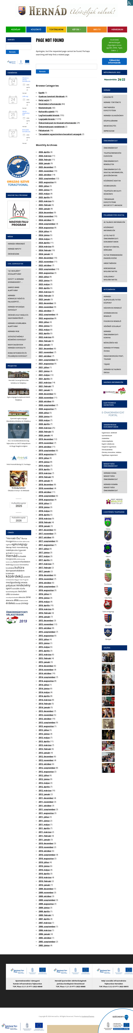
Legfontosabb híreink (49, 115)
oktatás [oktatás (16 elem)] (24, 582)
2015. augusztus (46, 635)
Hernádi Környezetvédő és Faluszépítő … (16, 298)
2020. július (44, 412)
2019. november (46, 443)
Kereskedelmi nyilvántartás (110, 269)
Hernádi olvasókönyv (113, 115)
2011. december (46, 798)
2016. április (44, 605)
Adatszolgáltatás (107, 441)
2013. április (44, 741)
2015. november (46, 624)
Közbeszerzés (110, 186)
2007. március (45, 922)
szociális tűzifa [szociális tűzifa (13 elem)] (18, 588)
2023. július (44, 276)
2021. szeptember (47, 360)
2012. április (44, 786)
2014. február (45, 703)
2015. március (45, 654)
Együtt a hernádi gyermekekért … (16, 280)
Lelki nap (25, 96)
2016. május (44, 601)
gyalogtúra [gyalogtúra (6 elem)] (10, 553)
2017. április (44, 560)
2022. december (46, 303)
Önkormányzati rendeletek (52, 126)
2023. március (45, 292)
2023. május (44, 284)
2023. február (45, 295)
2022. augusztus (46, 318)
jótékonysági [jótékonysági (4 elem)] (21, 559)
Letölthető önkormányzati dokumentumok (111, 238)
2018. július (44, 503)
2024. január (44, 254)
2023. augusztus (46, 273)
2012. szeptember (47, 768)
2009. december (46, 888)
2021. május (44, 375)
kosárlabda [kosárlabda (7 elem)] (10, 568)
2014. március (45, 700)
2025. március (45, 201)
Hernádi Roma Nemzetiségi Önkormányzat (111, 476)
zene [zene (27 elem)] (28, 597)
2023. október (45, 265)
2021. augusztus (46, 363)
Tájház (107, 364)
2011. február (45, 836)
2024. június (44, 235)
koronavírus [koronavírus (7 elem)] (24, 564)
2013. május (44, 737)
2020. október (45, 401)
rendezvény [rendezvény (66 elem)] (23, 585)
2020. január (44, 435)
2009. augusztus (46, 904)
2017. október (45, 537)
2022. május (44, 329)
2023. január (44, 299)
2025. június (44, 190)
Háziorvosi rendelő (113, 308)
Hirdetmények (110, 263)
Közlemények (45, 107)
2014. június (44, 688)
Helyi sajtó (44, 100)
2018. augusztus (46, 499)
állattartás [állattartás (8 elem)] (10, 600)
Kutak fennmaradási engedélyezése (113, 256)
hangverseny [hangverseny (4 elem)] (18, 553)
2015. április (44, 650)
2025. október (45, 174)
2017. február (45, 567)
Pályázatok (44, 130)
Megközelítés (110, 126)
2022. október (45, 310)
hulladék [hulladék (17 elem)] (22, 556)
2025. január (44, 208)
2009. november (46, 892)
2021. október (45, 356)
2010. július (44, 862)
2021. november (46, 352)
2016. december (46, 575)
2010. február (45, 881)
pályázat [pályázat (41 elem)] (11, 585)
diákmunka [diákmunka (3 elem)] (25, 541)
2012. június (44, 779)
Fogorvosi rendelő (112, 321)
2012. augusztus (46, 771)
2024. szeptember (47, 224)
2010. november (46, 847)
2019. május (44, 465)
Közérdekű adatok (112, 181)
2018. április (44, 514)
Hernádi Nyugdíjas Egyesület (16, 308)
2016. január (44, 616)
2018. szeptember (47, 496)
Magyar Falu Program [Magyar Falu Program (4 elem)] (21, 580)
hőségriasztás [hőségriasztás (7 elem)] (11, 559)
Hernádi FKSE (13, 331)
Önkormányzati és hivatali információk (57, 123)
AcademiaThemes (87, 1016)
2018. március (45, 518)
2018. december (46, 484)
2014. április (44, 696)
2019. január (44, 480)
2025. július (44, 186)
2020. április (44, 424)
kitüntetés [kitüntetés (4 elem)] (16, 565)
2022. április (44, 333)
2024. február (45, 250)
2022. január (44, 344)
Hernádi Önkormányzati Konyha (111, 334)
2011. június (44, 820)
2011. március (45, 832)
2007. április (44, 919)
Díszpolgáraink (111, 121)
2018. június (44, 507)
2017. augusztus (46, 545)
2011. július (44, 817)
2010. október (45, 851)
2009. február (45, 915)
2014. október (45, 673)
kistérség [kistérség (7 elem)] (9, 564)
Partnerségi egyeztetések (110, 109)
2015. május (44, 647)
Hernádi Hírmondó (16, 244)
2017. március (45, 564)
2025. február (45, 205)
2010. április (44, 873)
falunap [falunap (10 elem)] (9, 547)
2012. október (45, 764)
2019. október (45, 446)
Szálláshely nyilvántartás (110, 278)
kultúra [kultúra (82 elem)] (19, 567)
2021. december (46, 348)
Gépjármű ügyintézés (109, 447)
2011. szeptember (47, 809)
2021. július (44, 367)
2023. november (46, 261)
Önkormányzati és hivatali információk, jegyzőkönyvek (113, 172)
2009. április (44, 911)
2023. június (44, 280)
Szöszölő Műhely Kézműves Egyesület (17, 338)
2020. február (45, 431)
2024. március (45, 246)
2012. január (44, 794)
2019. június (44, 462)
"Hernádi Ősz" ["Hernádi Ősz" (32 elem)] (13, 538)
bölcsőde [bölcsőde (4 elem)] (19, 541)
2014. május (44, 692)
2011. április (44, 828)
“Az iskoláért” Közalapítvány (14, 272)
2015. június (44, 643)
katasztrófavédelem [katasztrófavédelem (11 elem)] (21, 562)
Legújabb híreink (47, 119)
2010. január (44, 885)
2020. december (46, 394)
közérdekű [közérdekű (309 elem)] (14, 576)
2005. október (45, 938)
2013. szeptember (47, 722)
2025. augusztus (46, 182)
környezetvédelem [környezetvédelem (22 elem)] (15, 570)
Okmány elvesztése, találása (111, 452)
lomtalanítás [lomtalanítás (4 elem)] (10, 580)
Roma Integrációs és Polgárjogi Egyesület (17, 354)
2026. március (45, 156)
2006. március (45, 930)
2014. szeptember (47, 677)
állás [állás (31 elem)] (16, 600)
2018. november (46, 488)
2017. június (44, 552)
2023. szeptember (47, 269)
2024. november (46, 216)
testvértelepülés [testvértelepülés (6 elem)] (12, 592)
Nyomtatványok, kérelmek (111, 248)
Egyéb (41, 92)
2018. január (44, 526)
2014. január (44, 707)
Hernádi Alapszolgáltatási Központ (112, 299)
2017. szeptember (47, 541)
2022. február (45, 341)
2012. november (46, 760)
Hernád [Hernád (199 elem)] (11, 556)
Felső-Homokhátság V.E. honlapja (18, 464)
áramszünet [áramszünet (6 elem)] (23, 600)
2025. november (46, 171)
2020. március (45, 428)
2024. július (44, 231)
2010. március (45, 877)
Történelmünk (56, 29)
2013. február (45, 749)
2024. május (44, 239)
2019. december (46, 439)
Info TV (97, 29)
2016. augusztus (46, 590)
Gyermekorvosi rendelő (110, 314)
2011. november (46, 802)
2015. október (45, 628)
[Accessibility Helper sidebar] (130, 3)
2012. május (44, 783)
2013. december (46, 711)
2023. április (44, 288)
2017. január (44, 571)
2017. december (46, 530)
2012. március (45, 790)
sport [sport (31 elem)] (9, 588)
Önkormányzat (111, 148)
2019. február (45, 477)
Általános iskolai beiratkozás (26, 79)
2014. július (44, 684)
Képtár (75, 29)
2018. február (45, 522)
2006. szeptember (47, 926)
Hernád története (112, 102)
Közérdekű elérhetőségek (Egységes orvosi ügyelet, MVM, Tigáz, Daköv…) (114, 45)
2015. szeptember (47, 632)
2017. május (44, 556)
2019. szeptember (47, 450)
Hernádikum (117, 29)
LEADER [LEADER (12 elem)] (26, 577)
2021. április (44, 378)
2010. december (46, 843)
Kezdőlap (15, 29)
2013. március (45, 745)
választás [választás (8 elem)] (21, 597)
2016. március (45, 609)
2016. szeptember (47, 586)
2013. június (44, 734)
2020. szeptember (47, 405)
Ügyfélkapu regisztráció (110, 455)
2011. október (45, 805)
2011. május (44, 824)
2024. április (44, 242)
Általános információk (114, 222)
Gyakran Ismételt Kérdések (52, 96)
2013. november (46, 715)
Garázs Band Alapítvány (13, 288)
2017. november (46, 533)
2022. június (44, 326)
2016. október (45, 582)
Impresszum (109, 131)
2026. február (45, 159)
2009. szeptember (47, 900)
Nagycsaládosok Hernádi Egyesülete (16, 346)
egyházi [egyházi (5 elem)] (8, 545)
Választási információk (114, 61)
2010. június (44, 866)
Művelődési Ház (111, 343)
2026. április (44, 152)
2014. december (46, 666)
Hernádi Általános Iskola (112, 371)
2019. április (44, 469)
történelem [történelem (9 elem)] (14, 594)
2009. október (45, 896)
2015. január (44, 662)
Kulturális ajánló (46, 111)
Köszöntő (36, 29)
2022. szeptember (47, 314)
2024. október (45, 220)
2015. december (46, 620)
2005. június (44, 945)
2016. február (45, 613)
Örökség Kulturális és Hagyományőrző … (18, 316)
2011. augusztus (46, 813)
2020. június (44, 416)
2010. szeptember (47, 854)
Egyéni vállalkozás (108, 444)
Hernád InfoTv (14, 249)
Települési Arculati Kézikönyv (112, 192)
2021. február (45, 386)
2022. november (46, 307)
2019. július (44, 458)
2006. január (44, 934)
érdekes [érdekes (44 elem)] (10, 603)
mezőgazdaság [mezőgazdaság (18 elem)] (13, 582)
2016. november (46, 579)
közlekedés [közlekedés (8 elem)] (10, 573)
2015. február (45, 658)
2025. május (44, 193)
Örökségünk (13, 254)
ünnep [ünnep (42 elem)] (24, 603)
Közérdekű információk (50, 104)
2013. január (44, 752)
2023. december (46, 258)
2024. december (46, 212)
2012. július (44, 775)
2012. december (46, 756)
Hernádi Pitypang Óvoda (111, 349)
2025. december (46, 167)
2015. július (44, 639)
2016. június (44, 598)
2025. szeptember (47, 178)
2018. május (44, 511)
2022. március (45, 337)
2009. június (44, 907)
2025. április (44, 197)
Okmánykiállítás (107, 450)
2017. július (44, 548)
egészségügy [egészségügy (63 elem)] (19, 544)
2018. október (45, 492)
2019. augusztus (46, 454)
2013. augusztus (46, 726)
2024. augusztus (46, 227)
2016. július (44, 594)
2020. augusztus (46, 409)
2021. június (44, 371)
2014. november (46, 669)
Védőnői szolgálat (112, 326)
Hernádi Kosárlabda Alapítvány (17, 324)
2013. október (45, 718)
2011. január (44, 839)
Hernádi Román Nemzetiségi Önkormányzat (111, 487)
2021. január (44, 390)
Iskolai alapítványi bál (26, 113)
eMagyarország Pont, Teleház (114, 357)
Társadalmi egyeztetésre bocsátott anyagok (60, 134)
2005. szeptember (47, 941)
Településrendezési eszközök (112, 154)
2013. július (44, 730)
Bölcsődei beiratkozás (26, 130)
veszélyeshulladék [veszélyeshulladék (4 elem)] (12, 597)
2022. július (44, 322)
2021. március (45, 382)
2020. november (46, 397)
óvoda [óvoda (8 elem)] (18, 603)
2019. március (45, 473)
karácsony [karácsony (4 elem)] (9, 562)
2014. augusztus (46, 681)
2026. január (44, 163)
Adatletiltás (105, 438)
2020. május (44, 420)
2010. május (44, 870)
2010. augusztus (46, 858)
